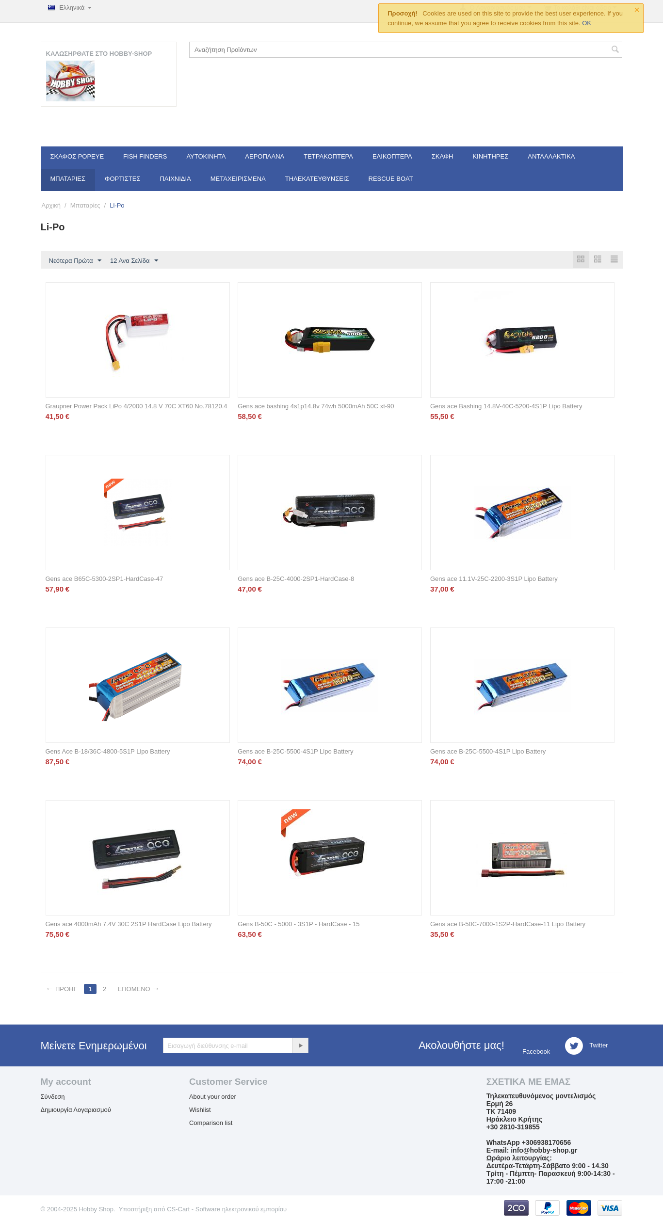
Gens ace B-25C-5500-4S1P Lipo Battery (295, 751)
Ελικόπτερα (392, 156)
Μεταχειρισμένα (238, 178)
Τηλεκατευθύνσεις (317, 178)
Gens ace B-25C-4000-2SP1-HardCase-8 (296, 579)
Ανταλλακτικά (551, 156)
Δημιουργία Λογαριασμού (76, 1110)
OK (586, 23)
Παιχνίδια (175, 178)
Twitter (586, 1046)
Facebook (535, 1052)
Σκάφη (442, 156)
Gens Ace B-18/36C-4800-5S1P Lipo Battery (108, 751)
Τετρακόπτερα (328, 156)
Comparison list (211, 1123)
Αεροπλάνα (264, 156)
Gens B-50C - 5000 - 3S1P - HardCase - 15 (298, 924)
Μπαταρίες (68, 178)
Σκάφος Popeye (77, 156)
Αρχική (51, 205)
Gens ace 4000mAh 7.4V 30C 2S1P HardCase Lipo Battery (129, 924)
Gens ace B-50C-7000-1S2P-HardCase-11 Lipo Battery (507, 924)
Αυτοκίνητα (206, 156)
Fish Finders (145, 156)
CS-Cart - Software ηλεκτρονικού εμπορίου (227, 1209)
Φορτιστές (122, 178)
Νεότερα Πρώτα (75, 261)
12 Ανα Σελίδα (134, 261)
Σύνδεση (53, 1097)
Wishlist (200, 1110)
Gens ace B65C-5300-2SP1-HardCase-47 (104, 579)
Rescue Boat (391, 178)
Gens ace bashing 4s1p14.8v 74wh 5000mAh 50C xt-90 (316, 406)
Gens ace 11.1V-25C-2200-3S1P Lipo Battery (494, 579)
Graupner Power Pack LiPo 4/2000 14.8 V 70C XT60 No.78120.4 (136, 406)
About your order (212, 1097)
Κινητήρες (490, 156)
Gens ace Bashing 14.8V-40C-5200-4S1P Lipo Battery (506, 406)
